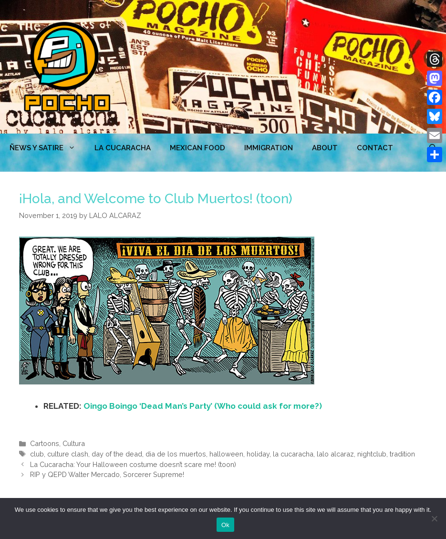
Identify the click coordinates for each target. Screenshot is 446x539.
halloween (226, 454)
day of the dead (117, 454)
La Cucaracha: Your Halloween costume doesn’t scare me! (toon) (133, 464)
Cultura (73, 443)
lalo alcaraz (335, 454)
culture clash (67, 454)
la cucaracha (293, 454)
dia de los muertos (175, 454)
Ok (225, 525)
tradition (402, 454)
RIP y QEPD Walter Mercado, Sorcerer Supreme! (107, 474)
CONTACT (375, 148)
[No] (434, 518)
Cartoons (44, 443)
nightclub (371, 454)
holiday (258, 454)
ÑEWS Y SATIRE (47, 148)
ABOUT (325, 148)
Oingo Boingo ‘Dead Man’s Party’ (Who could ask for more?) (202, 406)
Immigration (268, 148)
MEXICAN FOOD (197, 148)
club (37, 454)
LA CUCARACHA (122, 148)
